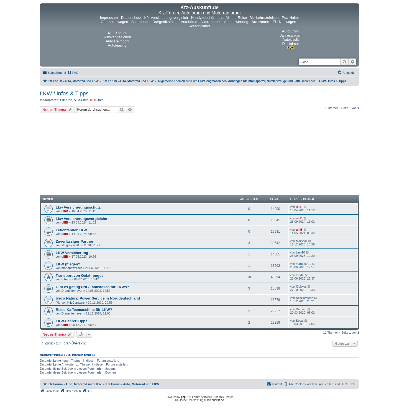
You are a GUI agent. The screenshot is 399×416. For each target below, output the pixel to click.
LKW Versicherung (72, 253)
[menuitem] (72, 72)
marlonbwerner (72, 268)
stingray (67, 245)
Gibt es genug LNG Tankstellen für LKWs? (92, 287)
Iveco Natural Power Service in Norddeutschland (98, 298)
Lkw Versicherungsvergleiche (81, 219)
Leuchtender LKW (71, 230)
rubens (66, 279)
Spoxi (300, 320)
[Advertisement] (199, 155)
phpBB (185, 397)
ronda (300, 275)
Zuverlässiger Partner (74, 241)
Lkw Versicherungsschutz (78, 207)
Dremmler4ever (72, 290)
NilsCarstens (76, 302)
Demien (301, 309)
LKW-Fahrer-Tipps (72, 321)
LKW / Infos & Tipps (64, 93)
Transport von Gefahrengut (79, 275)
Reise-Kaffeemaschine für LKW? (84, 310)
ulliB (93, 100)
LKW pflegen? (68, 264)
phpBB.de (218, 400)
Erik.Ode (66, 100)
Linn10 (300, 252)
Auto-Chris (81, 100)
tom (100, 100)
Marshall (302, 241)
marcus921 (303, 263)
